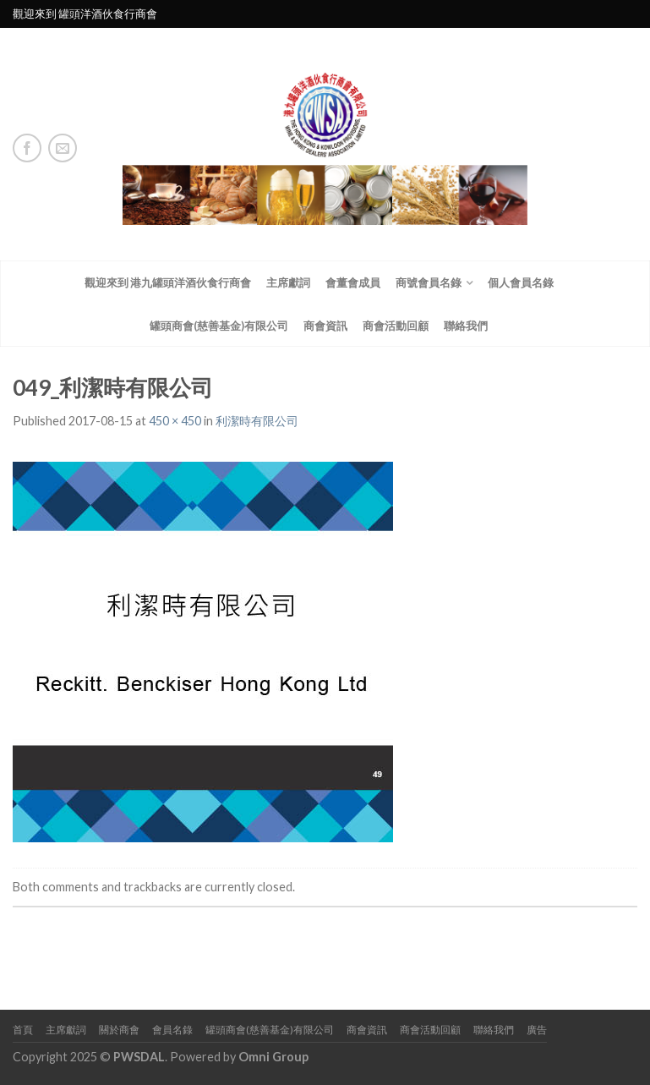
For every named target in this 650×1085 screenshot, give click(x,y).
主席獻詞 (288, 282)
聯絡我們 (466, 325)
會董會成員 (352, 282)
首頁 (23, 1029)
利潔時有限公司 (257, 421)
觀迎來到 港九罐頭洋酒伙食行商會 (168, 282)
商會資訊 (325, 325)
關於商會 (119, 1029)
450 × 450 (175, 421)
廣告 (537, 1029)
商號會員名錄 (429, 282)
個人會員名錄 (521, 282)
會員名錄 (172, 1029)
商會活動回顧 (396, 325)
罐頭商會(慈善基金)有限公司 (219, 325)
